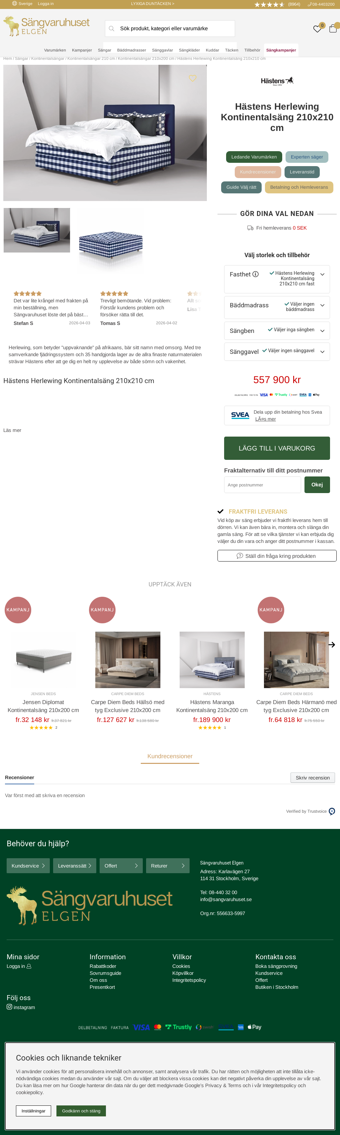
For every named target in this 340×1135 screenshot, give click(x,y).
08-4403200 (323, 4)
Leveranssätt (72, 866)
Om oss (98, 980)
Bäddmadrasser (131, 50)
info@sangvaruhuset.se (226, 899)
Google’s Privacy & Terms (213, 1085)
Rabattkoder (103, 966)
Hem (7, 58)
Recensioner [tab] (19, 777)
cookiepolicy (29, 1092)
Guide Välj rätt (241, 187)
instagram (21, 1007)
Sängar (104, 50)
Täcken (231, 50)
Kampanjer (82, 50)
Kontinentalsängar (47, 58)
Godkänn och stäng (81, 1110)
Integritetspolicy (189, 980)
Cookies (181, 966)
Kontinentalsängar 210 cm (91, 58)
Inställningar (33, 1110)
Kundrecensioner (258, 171)
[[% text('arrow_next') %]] (332, 644)
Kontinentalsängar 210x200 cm (146, 58)
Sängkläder (189, 50)
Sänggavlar (162, 50)
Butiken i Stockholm (276, 987)
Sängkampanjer (281, 50)
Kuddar (212, 50)
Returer (159, 866)
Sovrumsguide (105, 973)
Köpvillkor (183, 973)
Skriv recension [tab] (313, 777)
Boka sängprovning (276, 966)
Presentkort (102, 987)
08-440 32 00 (223, 892)
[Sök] (170, 28)
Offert (111, 866)
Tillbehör (252, 50)
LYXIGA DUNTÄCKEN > (152, 3)
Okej (317, 484)
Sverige (22, 3)
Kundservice (25, 866)
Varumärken (55, 50)
